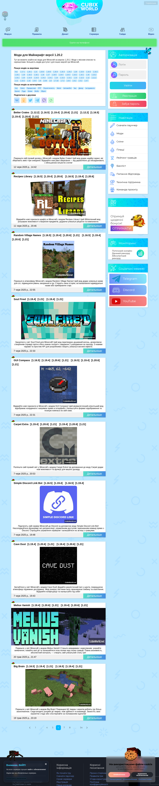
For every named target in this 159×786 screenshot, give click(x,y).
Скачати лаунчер (123, 125)
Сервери (93, 32)
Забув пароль (126, 104)
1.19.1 (17, 75)
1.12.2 (81, 78)
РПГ (39, 88)
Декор (81, 88)
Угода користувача (99, 779)
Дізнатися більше (130, 779)
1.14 (56, 78)
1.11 (16, 81)
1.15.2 (94, 75)
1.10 (28, 81)
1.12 (87, 78)
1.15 (23, 78)
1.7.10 (56, 81)
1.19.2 (95, 72)
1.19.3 (88, 72)
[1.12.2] (35, 112)
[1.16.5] (45, 112)
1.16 (87, 75)
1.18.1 (36, 75)
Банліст (118, 166)
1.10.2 (22, 81)
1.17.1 (22, 72)
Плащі (117, 149)
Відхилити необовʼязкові (142, 774)
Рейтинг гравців (123, 158)
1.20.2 (69, 72)
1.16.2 (75, 75)
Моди (116, 133)
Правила (36, 32)
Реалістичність (49, 88)
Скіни (116, 141)
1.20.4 (55, 72)
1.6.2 (74, 81)
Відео (151, 32)
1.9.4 (34, 81)
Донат (65, 32)
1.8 (50, 81)
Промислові (31, 88)
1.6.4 (68, 81)
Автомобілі (67, 88)
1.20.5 (48, 72)
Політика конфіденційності (99, 783)
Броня (17, 91)
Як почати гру (64, 773)
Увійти (128, 85)
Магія (59, 88)
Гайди (122, 32)
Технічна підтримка (125, 182)
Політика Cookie (145, 779)
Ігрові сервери (64, 779)
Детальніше (94, 167)
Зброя (43, 91)
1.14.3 (36, 78)
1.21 (35, 72)
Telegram (124, 279)
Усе (16, 72)
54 (81, 727)
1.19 (23, 75)
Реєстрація (125, 96)
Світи (22, 88)
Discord (123, 290)
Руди (24, 91)
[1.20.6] (65, 112)
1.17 (48, 75)
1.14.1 (50, 78)
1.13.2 (62, 78)
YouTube (124, 301)
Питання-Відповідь (125, 174)
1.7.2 (62, 81)
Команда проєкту (124, 189)
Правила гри (96, 776)
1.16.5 (54, 75)
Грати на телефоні (79, 42)
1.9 (40, 81)
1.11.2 (94, 78)
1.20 (75, 72)
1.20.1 (29, 72)
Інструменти (90, 88)
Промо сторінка (98, 773)
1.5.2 (80, 81)
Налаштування (115, 779)
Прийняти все (119, 775)
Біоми (30, 91)
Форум (7, 32)
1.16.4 (61, 75)
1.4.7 (86, 81)
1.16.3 (68, 75)
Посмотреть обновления (16, 778)
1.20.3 (62, 72)
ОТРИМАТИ (121, 228)
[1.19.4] (55, 112)
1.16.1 (81, 75)
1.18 (42, 75)
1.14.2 (43, 78)
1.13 (75, 78)
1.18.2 (29, 75)
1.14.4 (29, 78)
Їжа (75, 88)
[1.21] (74, 112)
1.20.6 (42, 72)
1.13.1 (69, 78)
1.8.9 (45, 81)
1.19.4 (81, 72)
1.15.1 (17, 78)
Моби (37, 91)
